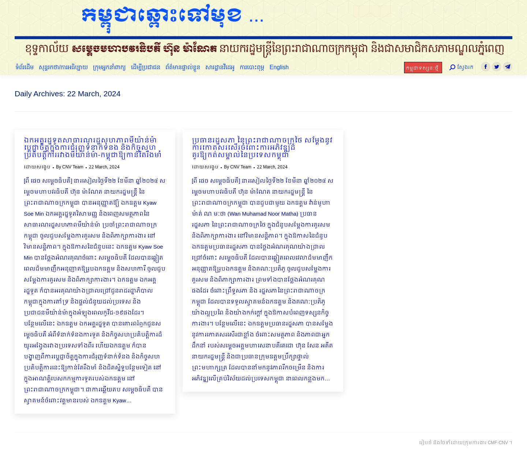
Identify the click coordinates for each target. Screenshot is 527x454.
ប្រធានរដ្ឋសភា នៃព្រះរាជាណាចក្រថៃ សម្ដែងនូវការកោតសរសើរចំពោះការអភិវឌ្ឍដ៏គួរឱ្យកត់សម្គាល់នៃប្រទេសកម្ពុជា (262, 148)
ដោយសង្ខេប (37, 167)
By (69, 167)
